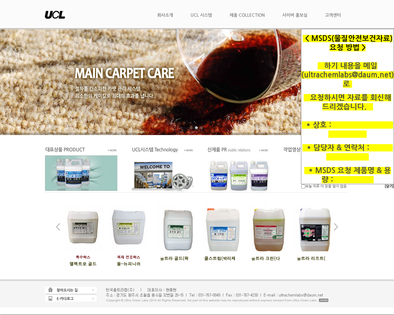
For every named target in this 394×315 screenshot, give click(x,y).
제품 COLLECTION (247, 15)
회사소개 (165, 15)
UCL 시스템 (201, 15)
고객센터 (333, 15)
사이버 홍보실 (294, 15)
